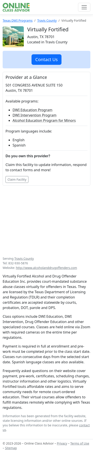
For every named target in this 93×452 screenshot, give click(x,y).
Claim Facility (16, 179)
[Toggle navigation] (84, 7)
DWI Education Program (32, 110)
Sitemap (11, 448)
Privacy (62, 443)
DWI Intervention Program (34, 115)
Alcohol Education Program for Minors (44, 120)
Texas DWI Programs (18, 20)
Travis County (47, 20)
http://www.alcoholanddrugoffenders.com (46, 268)
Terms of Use (79, 443)
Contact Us (46, 59)
